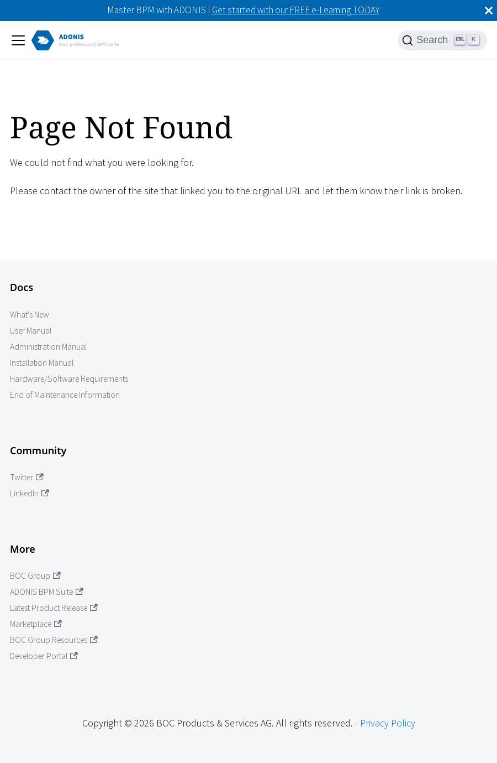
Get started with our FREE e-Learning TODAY (295, 10)
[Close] (488, 10)
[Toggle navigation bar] (18, 40)
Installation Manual (41, 362)
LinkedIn (29, 493)
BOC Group (35, 575)
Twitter (27, 477)
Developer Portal (44, 656)
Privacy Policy (387, 723)
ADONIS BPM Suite (46, 591)
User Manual (30, 330)
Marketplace (36, 624)
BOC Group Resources (54, 640)
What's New (29, 314)
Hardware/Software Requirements (69, 378)
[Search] (442, 40)
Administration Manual (48, 346)
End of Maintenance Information (65, 395)
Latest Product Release (54, 608)
